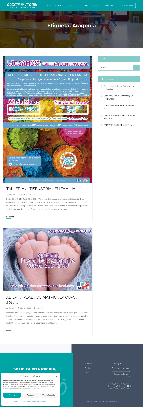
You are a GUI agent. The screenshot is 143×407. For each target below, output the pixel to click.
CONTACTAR (107, 5)
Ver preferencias (48, 395)
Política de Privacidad (33, 401)
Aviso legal (43, 401)
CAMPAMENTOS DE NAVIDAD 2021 (119, 125)
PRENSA (94, 5)
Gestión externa (121, 374)
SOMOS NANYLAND (55, 5)
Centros (88, 368)
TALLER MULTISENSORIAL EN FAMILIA (42, 188)
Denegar (30, 395)
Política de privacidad (120, 368)
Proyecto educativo (93, 364)
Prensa (87, 373)
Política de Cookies (19, 401)
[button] (56, 376)
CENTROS (71, 5)
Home (66, 33)
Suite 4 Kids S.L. (112, 401)
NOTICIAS (83, 5)
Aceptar (12, 395)
